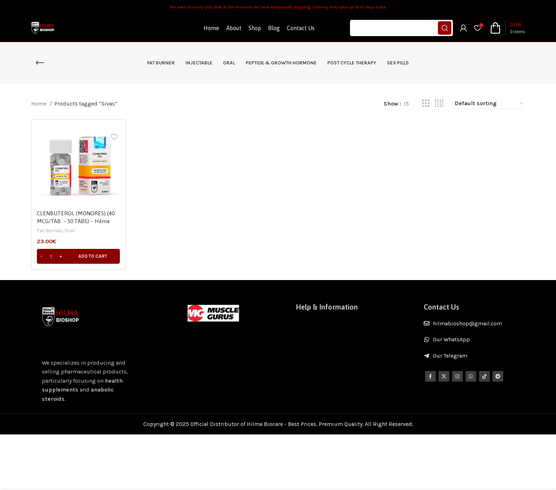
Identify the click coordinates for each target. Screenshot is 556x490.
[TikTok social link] (484, 392)
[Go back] (40, 73)
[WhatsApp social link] (471, 392)
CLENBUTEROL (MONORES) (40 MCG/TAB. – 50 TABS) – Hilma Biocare (76, 229)
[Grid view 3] (426, 113)
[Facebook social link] (430, 392)
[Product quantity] (51, 264)
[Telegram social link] (498, 392)
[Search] (401, 33)
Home (39, 113)
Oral (71, 239)
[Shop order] (489, 113)
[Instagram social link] (457, 392)
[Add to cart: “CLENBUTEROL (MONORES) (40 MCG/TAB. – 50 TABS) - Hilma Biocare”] (77, 264)
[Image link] (213, 322)
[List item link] (474, 333)
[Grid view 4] (439, 113)
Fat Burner (50, 239)
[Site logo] (48, 32)
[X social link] (444, 392)
